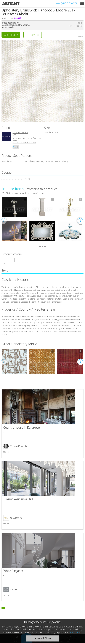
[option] (14, 220)
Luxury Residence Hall (42, 495)
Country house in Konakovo (42, 423)
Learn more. (75, 632)
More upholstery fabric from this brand (27, 139)
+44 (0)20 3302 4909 (66, 3)
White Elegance (42, 567)
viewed (80, 36)
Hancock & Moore (20, 133)
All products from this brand (24, 142)
